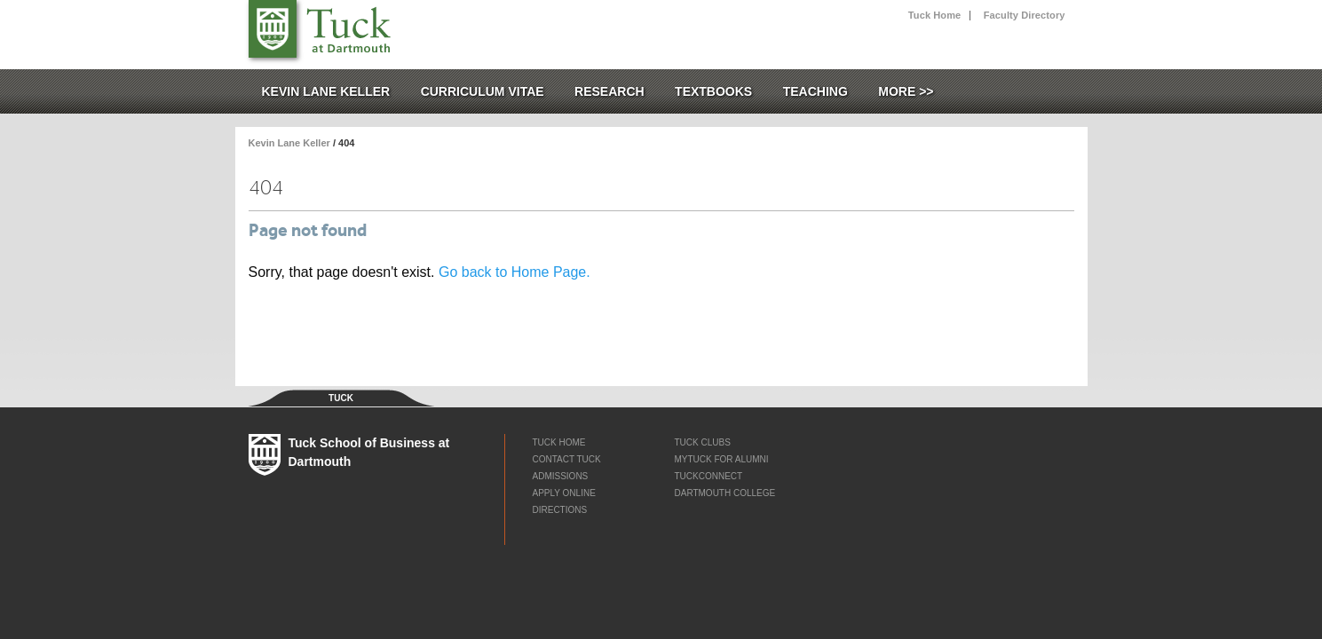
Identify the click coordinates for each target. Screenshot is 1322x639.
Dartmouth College (724, 493)
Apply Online (563, 493)
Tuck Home (934, 15)
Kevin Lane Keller (326, 91)
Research (609, 91)
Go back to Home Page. (514, 272)
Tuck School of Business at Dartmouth (344, 26)
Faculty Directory (1024, 15)
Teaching (815, 91)
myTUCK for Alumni (721, 459)
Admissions (560, 476)
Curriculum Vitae (482, 91)
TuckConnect (708, 476)
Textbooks (713, 91)
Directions (559, 510)
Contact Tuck (566, 459)
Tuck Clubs (702, 442)
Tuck (273, 29)
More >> (905, 91)
